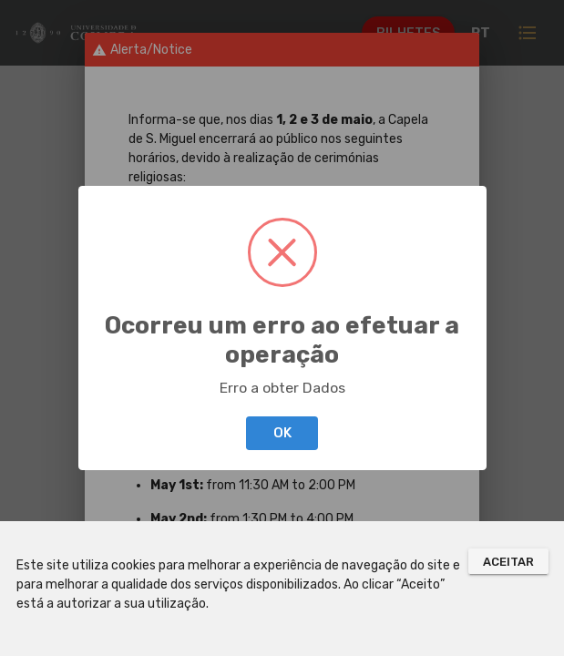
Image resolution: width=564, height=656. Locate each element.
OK (282, 433)
